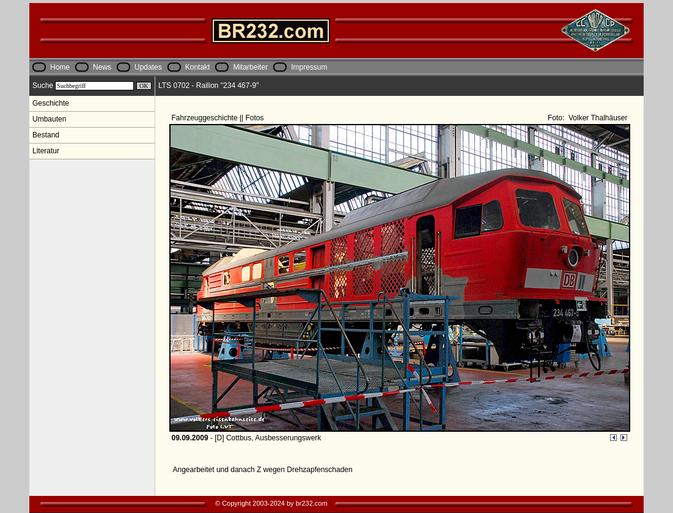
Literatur (45, 151)
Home (60, 67)
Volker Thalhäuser (597, 118)
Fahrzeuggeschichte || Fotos (219, 118)
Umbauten (49, 119)
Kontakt (197, 67)
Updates (148, 67)
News (102, 67)
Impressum (309, 67)
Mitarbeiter (250, 67)
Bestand (45, 135)
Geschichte (50, 103)
